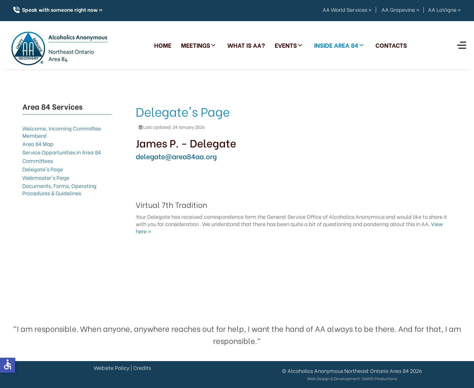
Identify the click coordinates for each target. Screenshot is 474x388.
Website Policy (111, 367)
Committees (37, 160)
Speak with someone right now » (61, 9)
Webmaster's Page (45, 177)
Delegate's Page (42, 169)
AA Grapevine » (400, 9)
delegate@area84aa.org (176, 156)
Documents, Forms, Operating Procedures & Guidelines (59, 189)
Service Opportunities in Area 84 (61, 152)
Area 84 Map (38, 143)
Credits (142, 367)
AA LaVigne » (444, 9)
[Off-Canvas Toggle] (461, 45)
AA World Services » (347, 9)
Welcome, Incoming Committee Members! (61, 131)
